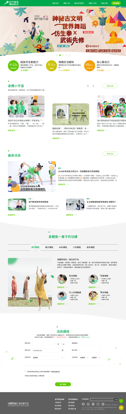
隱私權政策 (55, 372)
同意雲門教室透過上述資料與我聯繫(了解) (43, 372)
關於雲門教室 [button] (79, 3)
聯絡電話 (75, 343)
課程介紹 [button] (66, 3)
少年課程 (77, 247)
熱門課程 (35, 247)
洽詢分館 (75, 357)
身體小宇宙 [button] (93, 3)
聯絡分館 (104, 3)
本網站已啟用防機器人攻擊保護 (35, 376)
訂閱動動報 (85, 399)
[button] (57, 55)
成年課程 (91, 247)
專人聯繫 (63, 384)
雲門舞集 (71, 402)
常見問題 (58, 405)
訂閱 (115, 399)
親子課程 (49, 247)
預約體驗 (116, 3)
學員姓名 (28, 343)
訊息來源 (28, 357)
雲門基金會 (72, 409)
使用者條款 (108, 405)
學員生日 (28, 350)
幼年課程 (63, 247)
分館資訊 (58, 402)
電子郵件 (75, 350)
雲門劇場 (71, 405)
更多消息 (110, 154)
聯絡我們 (58, 409)
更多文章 (110, 86)
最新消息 (55, 3)
